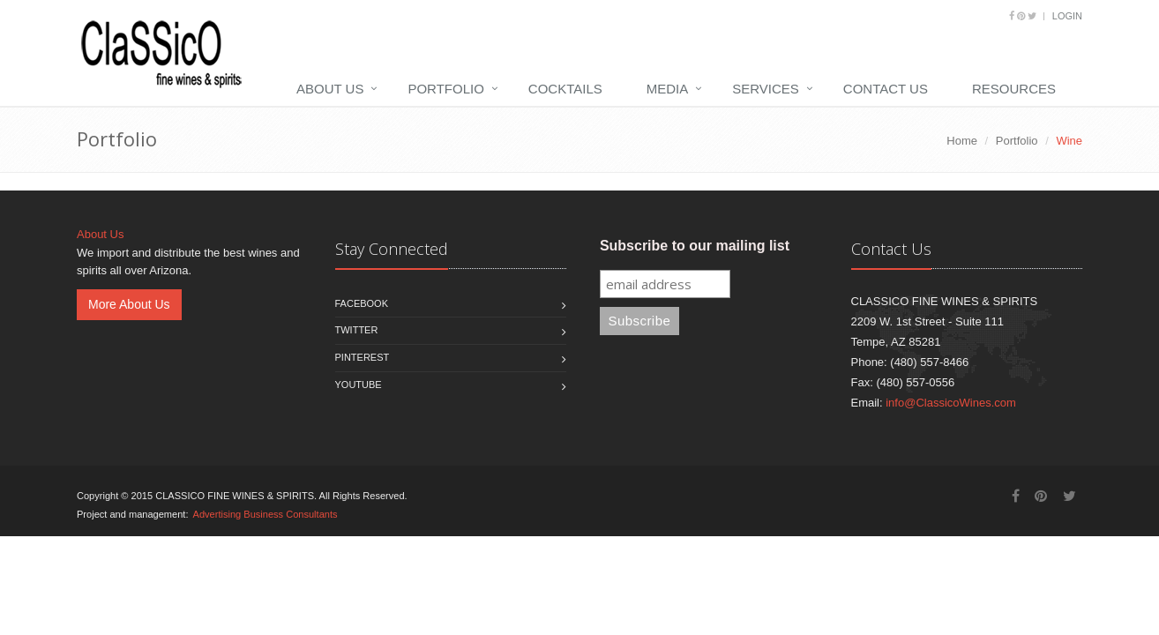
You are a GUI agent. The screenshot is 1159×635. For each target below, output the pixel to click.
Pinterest (362, 357)
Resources (1014, 88)
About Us (329, 88)
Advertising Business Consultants (265, 514)
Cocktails (565, 88)
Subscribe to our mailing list (694, 245)
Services (765, 88)
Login (1067, 16)
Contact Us (885, 88)
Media (668, 88)
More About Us (129, 304)
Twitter (356, 330)
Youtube (358, 384)
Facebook (362, 303)
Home (961, 140)
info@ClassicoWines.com (951, 402)
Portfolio (445, 88)
